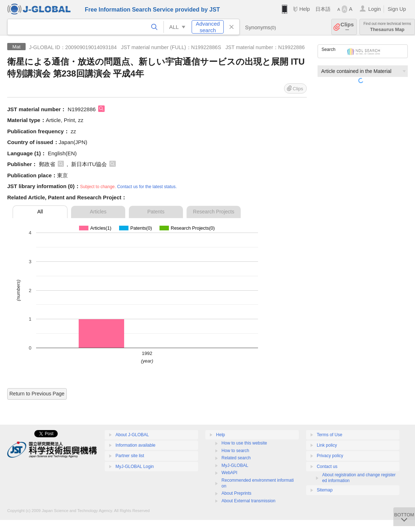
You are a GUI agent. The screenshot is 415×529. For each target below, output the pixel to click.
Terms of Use (329, 434)
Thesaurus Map (387, 27)
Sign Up (397, 9)
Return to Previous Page (37, 393)
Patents (155, 211)
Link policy (327, 445)
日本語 (323, 9)
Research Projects (213, 211)
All (40, 211)
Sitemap (325, 490)
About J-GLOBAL (132, 434)
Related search (236, 457)
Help (304, 9)
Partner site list (129, 455)
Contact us (327, 466)
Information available (135, 445)
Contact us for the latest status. (146, 186)
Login (374, 9)
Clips (347, 26)
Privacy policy (330, 455)
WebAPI (229, 472)
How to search (235, 450)
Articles (98, 211)
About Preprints (237, 493)
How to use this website (244, 443)
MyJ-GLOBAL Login (134, 466)
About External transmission (248, 500)
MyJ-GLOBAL (235, 465)
